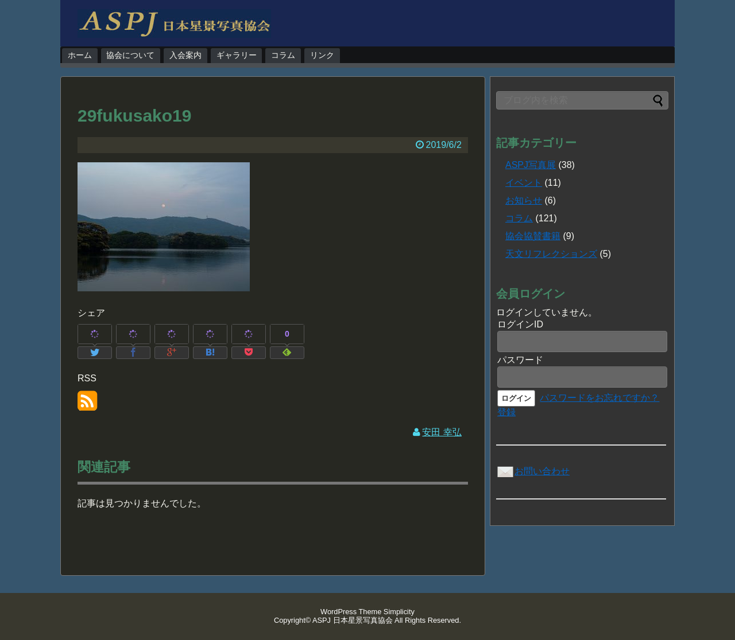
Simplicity (399, 611)
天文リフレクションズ (551, 254)
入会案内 (185, 55)
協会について (130, 55)
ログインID (520, 324)
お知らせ (523, 200)
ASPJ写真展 (530, 165)
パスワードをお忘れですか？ (599, 398)
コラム (283, 55)
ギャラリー (236, 55)
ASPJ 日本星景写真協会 (352, 620)
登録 (506, 412)
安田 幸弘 (441, 432)
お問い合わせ (533, 471)
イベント (523, 183)
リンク (322, 55)
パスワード (520, 360)
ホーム (80, 55)
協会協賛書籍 (532, 236)
